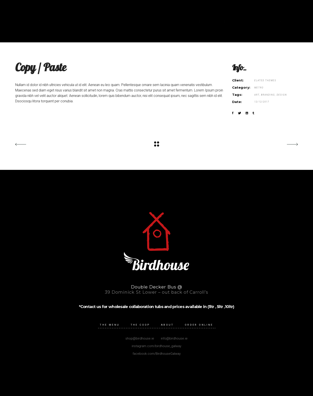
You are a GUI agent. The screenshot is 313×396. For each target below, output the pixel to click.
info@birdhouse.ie (174, 338)
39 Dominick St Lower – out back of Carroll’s (156, 292)
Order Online (199, 324)
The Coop (140, 324)
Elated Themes (265, 80)
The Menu (110, 324)
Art (256, 95)
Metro (259, 87)
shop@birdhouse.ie (139, 338)
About (167, 324)
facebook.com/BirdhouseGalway (157, 354)
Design (282, 95)
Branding (268, 95)
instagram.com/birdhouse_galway (156, 346)
